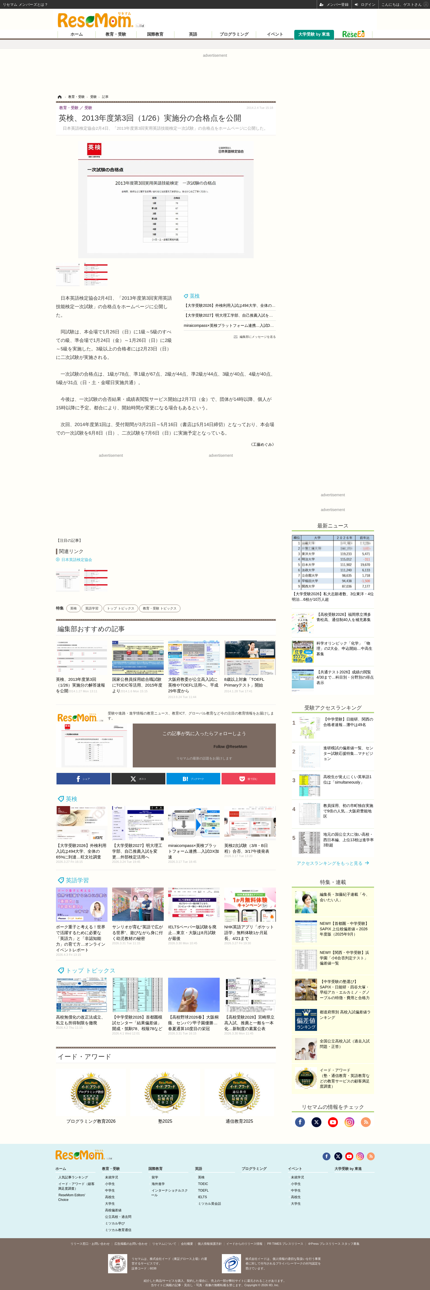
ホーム (76, 34)
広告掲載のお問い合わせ (131, 1243)
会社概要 (187, 1243)
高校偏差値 (113, 1210)
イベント (275, 34)
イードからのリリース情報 (244, 1243)
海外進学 (158, 1184)
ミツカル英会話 (209, 1204)
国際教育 (155, 34)
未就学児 (111, 1177)
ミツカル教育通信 (118, 1230)
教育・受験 (116, 34)
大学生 (110, 1204)
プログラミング (234, 34)
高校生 (110, 1197)
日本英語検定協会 (76, 559)
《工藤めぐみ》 (262, 444)
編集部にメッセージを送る (258, 336)
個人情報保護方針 (210, 1243)
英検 (195, 296)
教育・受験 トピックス (160, 608)
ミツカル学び (115, 1223)
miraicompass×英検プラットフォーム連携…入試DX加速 (232, 325)
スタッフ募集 (350, 1243)
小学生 (110, 1184)
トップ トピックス (120, 608)
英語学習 (91, 608)
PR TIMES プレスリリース (285, 1243)
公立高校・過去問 (118, 1217)
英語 (193, 34)
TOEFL (203, 1190)
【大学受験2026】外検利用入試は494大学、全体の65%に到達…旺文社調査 (249, 305)
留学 (155, 1177)
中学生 (110, 1190)
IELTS (202, 1197)
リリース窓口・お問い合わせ (90, 1243)
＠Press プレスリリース (324, 1243)
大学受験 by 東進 (314, 34)
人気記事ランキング (73, 1177)
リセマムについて (164, 1243)
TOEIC (203, 1184)
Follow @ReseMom (230, 746)
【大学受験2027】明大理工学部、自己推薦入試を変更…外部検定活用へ (245, 315)
